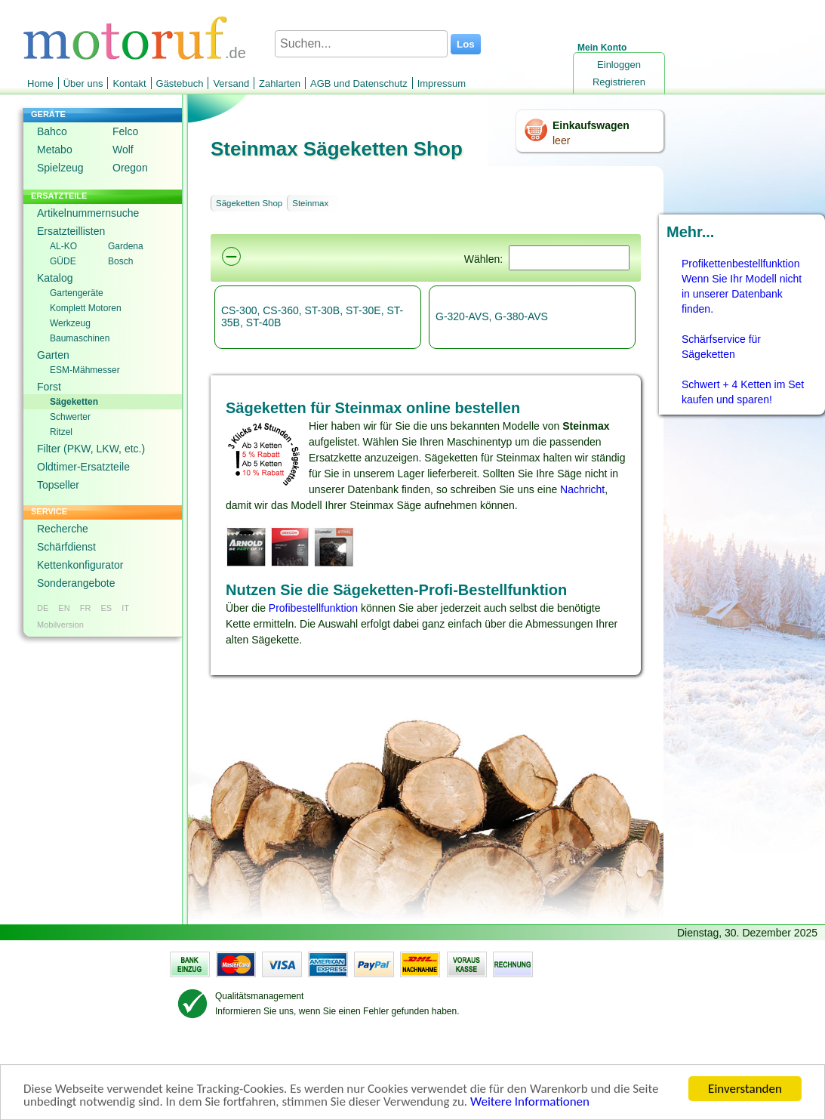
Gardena (125, 246)
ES (106, 607)
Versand (231, 83)
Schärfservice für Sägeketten (721, 346)
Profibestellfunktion (313, 608)
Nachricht (582, 489)
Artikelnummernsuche (88, 213)
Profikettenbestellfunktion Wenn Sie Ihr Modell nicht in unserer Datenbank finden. (742, 286)
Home (40, 83)
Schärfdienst (66, 547)
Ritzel (61, 432)
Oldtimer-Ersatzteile (83, 467)
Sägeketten (74, 401)
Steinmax (310, 203)
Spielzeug (60, 168)
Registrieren (619, 82)
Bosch (120, 261)
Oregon (130, 168)
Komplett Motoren (86, 308)
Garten (53, 355)
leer (561, 140)
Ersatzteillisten (71, 231)
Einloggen (619, 64)
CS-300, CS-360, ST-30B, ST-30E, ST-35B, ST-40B (312, 316)
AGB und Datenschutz (359, 83)
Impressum (441, 83)
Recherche (62, 529)
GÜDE (63, 261)
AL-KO (63, 246)
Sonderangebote (76, 583)
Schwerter (70, 417)
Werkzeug (70, 323)
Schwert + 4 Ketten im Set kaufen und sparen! (743, 392)
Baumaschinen (79, 338)
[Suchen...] (361, 43)
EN (63, 607)
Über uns (83, 83)
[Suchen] (569, 257)
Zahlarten (279, 83)
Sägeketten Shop (249, 203)
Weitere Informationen (530, 1103)
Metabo (54, 149)
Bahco (52, 131)
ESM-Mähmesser (85, 370)
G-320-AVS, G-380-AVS (492, 316)
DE (42, 607)
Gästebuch (180, 83)
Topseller (58, 485)
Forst (49, 387)
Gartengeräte (76, 293)
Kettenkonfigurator (80, 565)
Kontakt (129, 83)
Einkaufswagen (591, 125)
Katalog (54, 278)
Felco (125, 131)
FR (85, 607)
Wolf (123, 149)
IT (125, 607)
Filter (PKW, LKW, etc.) (91, 449)
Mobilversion (60, 624)
